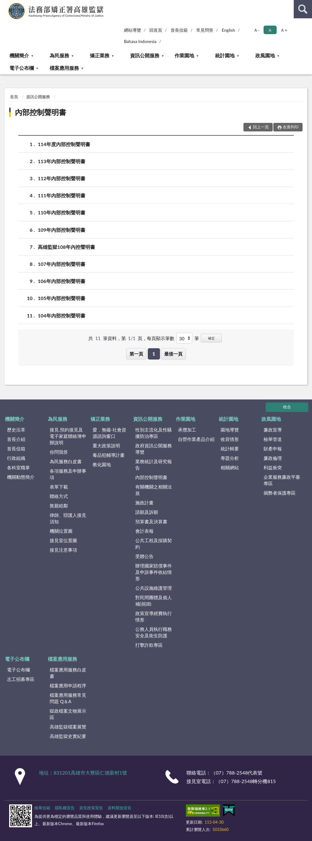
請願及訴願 (146, 512)
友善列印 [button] (291, 126)
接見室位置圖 (63, 540)
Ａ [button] (270, 30)
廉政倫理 (273, 458)
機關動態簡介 (20, 477)
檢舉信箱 (42, 807)
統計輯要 (230, 448)
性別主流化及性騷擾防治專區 (153, 433)
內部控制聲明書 (40, 112)
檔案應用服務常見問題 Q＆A (68, 698)
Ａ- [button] (256, 30)
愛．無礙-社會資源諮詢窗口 (109, 433)
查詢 (303, 9)
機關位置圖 (61, 531)
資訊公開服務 (144, 55)
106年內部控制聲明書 (61, 281)
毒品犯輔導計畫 (109, 455)
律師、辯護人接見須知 (68, 518)
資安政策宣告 (91, 807)
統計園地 (225, 55)
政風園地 (265, 55)
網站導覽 (132, 30)
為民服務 (59, 55)
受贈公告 (144, 556)
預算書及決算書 (151, 521)
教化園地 (102, 464)
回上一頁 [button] (261, 126)
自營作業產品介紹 (196, 439)
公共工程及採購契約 (153, 543)
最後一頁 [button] (173, 353)
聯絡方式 (59, 496)
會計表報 (144, 531)
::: (4, 4)
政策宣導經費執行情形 (153, 616)
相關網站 (230, 467)
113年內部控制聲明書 (61, 161)
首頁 (14, 96)
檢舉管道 (273, 439)
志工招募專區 (20, 679)
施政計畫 (144, 502)
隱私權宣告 (65, 807)
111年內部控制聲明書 (61, 195)
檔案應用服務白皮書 (68, 673)
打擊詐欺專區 (149, 645)
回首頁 (155, 30)
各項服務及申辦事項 (68, 474)
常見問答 (204, 30)
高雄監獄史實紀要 (68, 736)
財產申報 (273, 448)
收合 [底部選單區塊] (287, 406)
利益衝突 (273, 467)
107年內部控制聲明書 (61, 263)
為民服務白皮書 (66, 461)
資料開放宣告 (119, 807)
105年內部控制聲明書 (61, 298)
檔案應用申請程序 (68, 685)
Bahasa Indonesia (140, 41)
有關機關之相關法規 (153, 490)
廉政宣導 (273, 429)
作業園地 (184, 55)
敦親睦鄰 (59, 505)
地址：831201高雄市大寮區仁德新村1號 (83, 772)
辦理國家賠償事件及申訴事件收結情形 (153, 572)
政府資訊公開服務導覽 (153, 449)
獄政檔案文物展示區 (68, 714)
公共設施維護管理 (153, 588)
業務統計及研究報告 (153, 465)
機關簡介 (19, 55)
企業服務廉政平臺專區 (282, 480)
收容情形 (230, 439)
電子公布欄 (21, 68)
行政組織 (16, 458)
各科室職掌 (18, 467)
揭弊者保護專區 (280, 493)
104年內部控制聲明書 (61, 315)
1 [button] (153, 353)
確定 (211, 338)
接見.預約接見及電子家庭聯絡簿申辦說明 (68, 436)
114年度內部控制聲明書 (64, 144)
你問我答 (59, 452)
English (228, 30)
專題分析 (230, 458)
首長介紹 (16, 439)
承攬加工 (187, 429)
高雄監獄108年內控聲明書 (66, 246)
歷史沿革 (16, 429)
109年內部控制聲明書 (61, 229)
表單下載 (59, 486)
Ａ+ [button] (283, 30)
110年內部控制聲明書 (61, 212)
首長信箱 (179, 30)
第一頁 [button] (136, 353)
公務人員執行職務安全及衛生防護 (153, 632)
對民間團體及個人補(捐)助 (153, 601)
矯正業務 (99, 55)
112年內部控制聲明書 (61, 178)
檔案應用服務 (64, 68)
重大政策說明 (106, 445)
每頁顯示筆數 (160, 338)
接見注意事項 (63, 550)
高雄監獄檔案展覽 (68, 726)
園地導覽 (230, 429)
